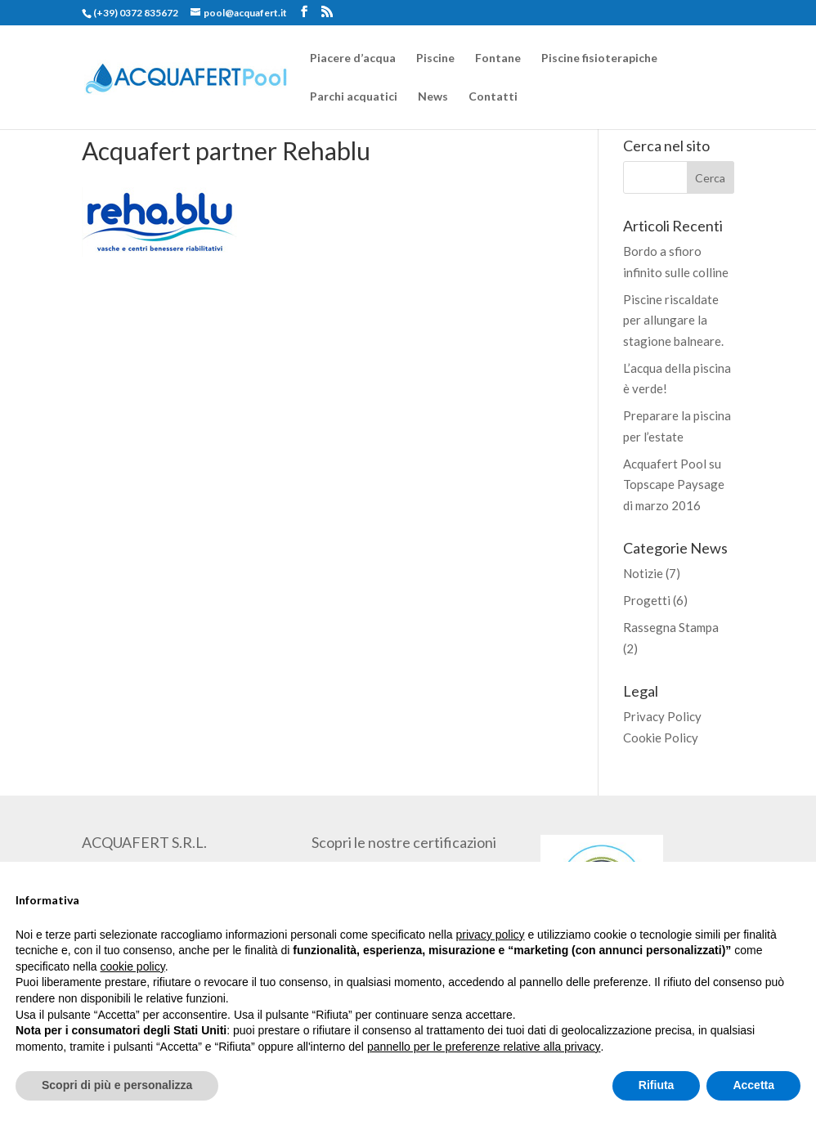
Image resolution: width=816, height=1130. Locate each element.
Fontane (498, 58)
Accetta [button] (753, 1085)
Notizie (643, 573)
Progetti (646, 600)
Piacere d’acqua (353, 58)
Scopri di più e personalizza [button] (117, 1085)
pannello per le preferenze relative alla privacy (484, 1046)
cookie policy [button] (133, 966)
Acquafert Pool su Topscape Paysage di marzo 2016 (673, 484)
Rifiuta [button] (657, 1085)
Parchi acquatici (353, 97)
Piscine (435, 58)
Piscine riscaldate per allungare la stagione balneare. (673, 320)
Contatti (493, 97)
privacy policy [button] (490, 934)
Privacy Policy (662, 716)
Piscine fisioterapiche (599, 58)
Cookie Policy (660, 737)
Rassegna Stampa (671, 627)
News (433, 97)
